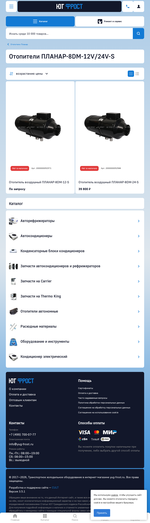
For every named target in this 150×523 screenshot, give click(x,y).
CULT (55, 487)
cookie (114, 494)
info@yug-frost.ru (21, 444)
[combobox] (69, 33)
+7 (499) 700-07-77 (22, 434)
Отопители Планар (19, 44)
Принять (102, 512)
